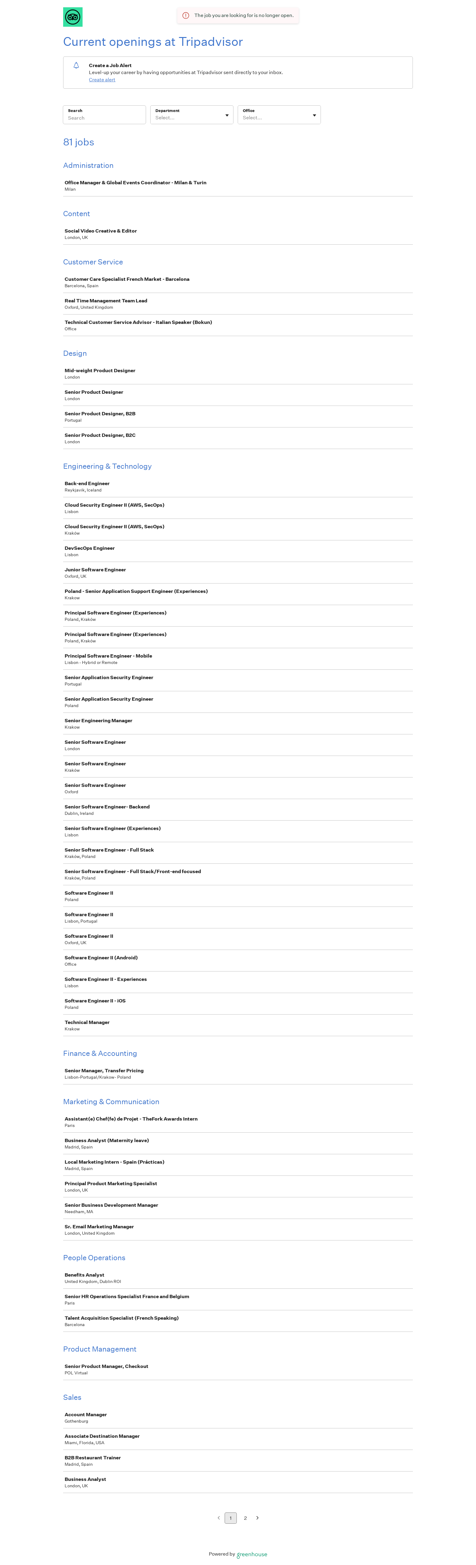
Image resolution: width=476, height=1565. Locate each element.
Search (75, 110)
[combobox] (155, 117)
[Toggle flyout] (227, 115)
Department (167, 110)
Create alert (102, 80)
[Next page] (258, 1518)
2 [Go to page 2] (245, 1518)
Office (249, 110)
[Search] (104, 119)
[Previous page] (219, 1518)
